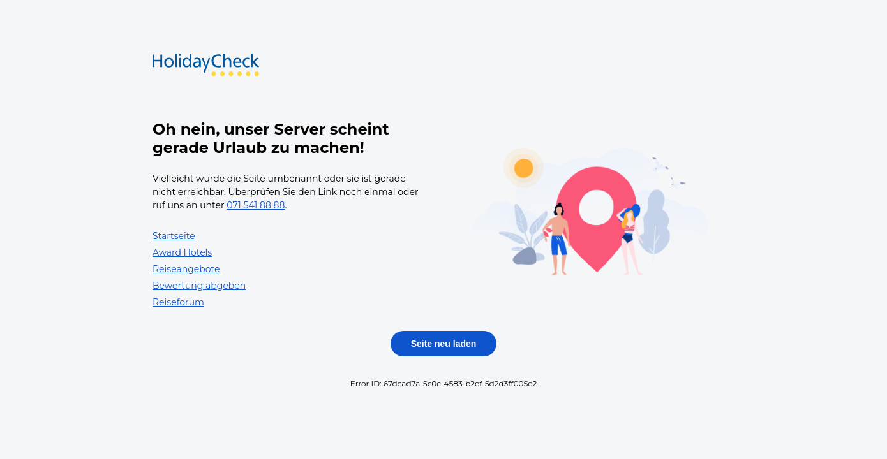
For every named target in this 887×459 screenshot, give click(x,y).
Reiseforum (178, 302)
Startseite (174, 236)
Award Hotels (182, 252)
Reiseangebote (186, 269)
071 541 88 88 (256, 205)
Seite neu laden (444, 344)
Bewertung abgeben (199, 285)
